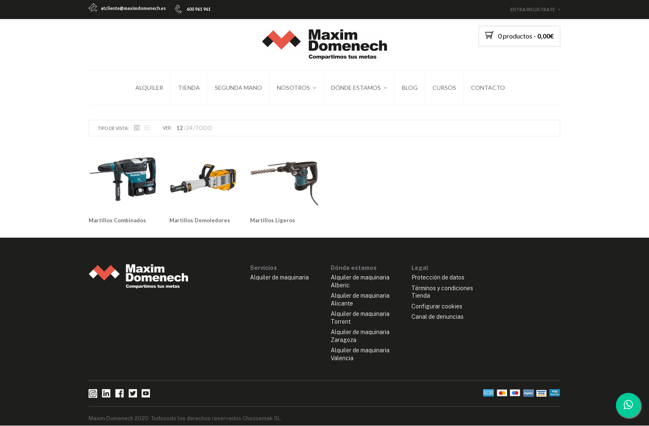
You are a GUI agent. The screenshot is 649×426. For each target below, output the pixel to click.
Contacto (488, 87)
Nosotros (293, 87)
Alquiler (149, 87)
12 (179, 128)
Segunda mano (238, 87)
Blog (410, 87)
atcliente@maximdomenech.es (133, 8)
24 (189, 128)
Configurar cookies (436, 306)
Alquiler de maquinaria (279, 277)
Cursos (444, 87)
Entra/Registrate (532, 9)
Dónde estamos (356, 87)
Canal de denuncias (437, 317)
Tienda (189, 87)
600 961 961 (199, 9)
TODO (203, 128)
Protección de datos (437, 277)
